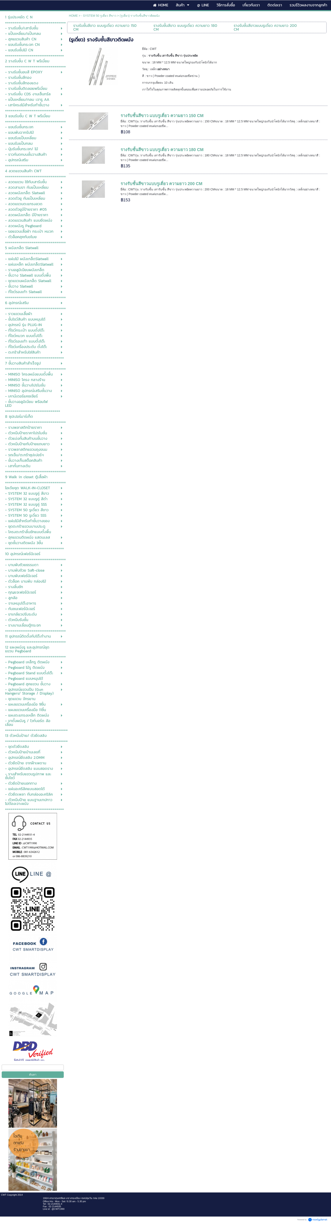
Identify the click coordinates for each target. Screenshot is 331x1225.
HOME (73, 15)
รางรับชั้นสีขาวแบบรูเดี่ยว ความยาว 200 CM (161, 183)
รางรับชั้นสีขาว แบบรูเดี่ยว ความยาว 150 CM (162, 115)
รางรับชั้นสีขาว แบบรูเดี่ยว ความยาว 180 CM (162, 149)
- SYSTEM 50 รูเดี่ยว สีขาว (98, 15)
